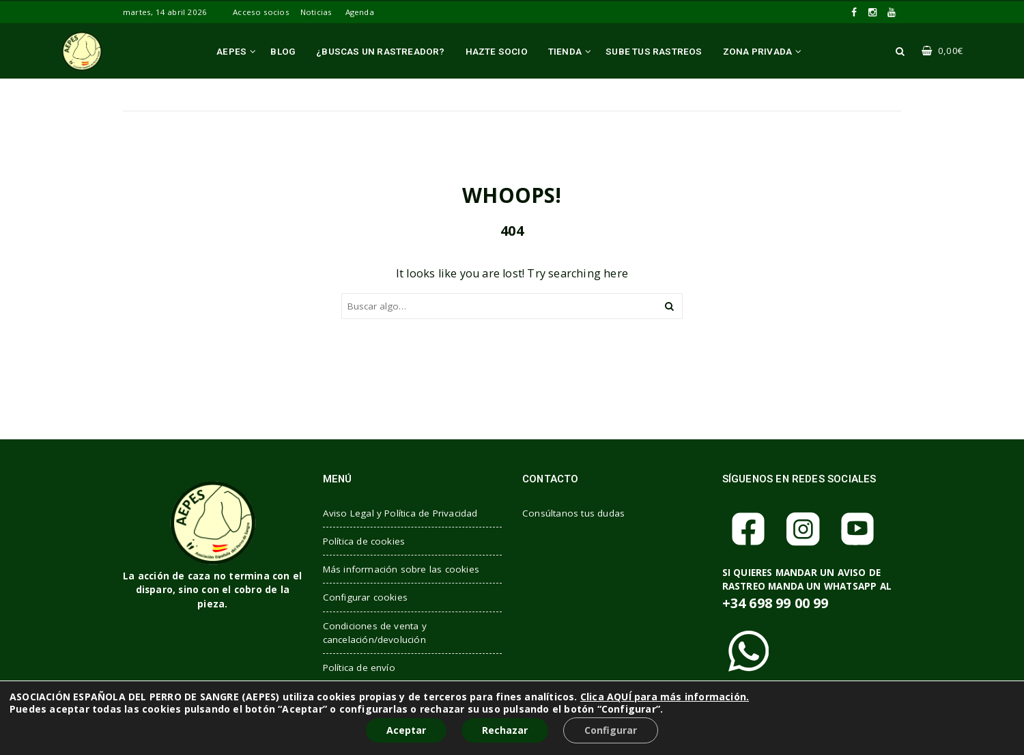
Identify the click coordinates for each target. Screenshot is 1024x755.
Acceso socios (261, 12)
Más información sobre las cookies (401, 569)
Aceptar (406, 730)
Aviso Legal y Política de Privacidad (400, 513)
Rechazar (505, 730)
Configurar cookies (365, 597)
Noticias (316, 12)
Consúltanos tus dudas (573, 513)
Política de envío (359, 667)
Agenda (359, 12)
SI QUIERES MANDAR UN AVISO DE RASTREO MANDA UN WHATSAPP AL (807, 589)
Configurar (610, 730)
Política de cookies (364, 541)
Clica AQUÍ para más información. (664, 696)
